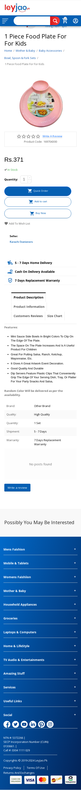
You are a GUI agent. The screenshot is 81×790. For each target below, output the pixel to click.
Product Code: (33, 142)
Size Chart (54, 316)
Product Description (28, 297)
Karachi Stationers (21, 242)
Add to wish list (17, 223)
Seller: (14, 236)
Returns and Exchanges (19, 773)
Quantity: (11, 179)
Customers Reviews (28, 316)
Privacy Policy (12, 768)
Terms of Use (36, 768)
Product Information (29, 307)
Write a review (52, 136)
